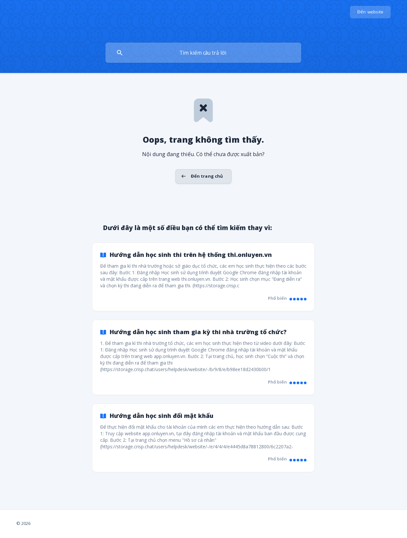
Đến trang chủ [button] (207, 176)
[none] (370, 12)
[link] (203, 276)
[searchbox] (203, 53)
